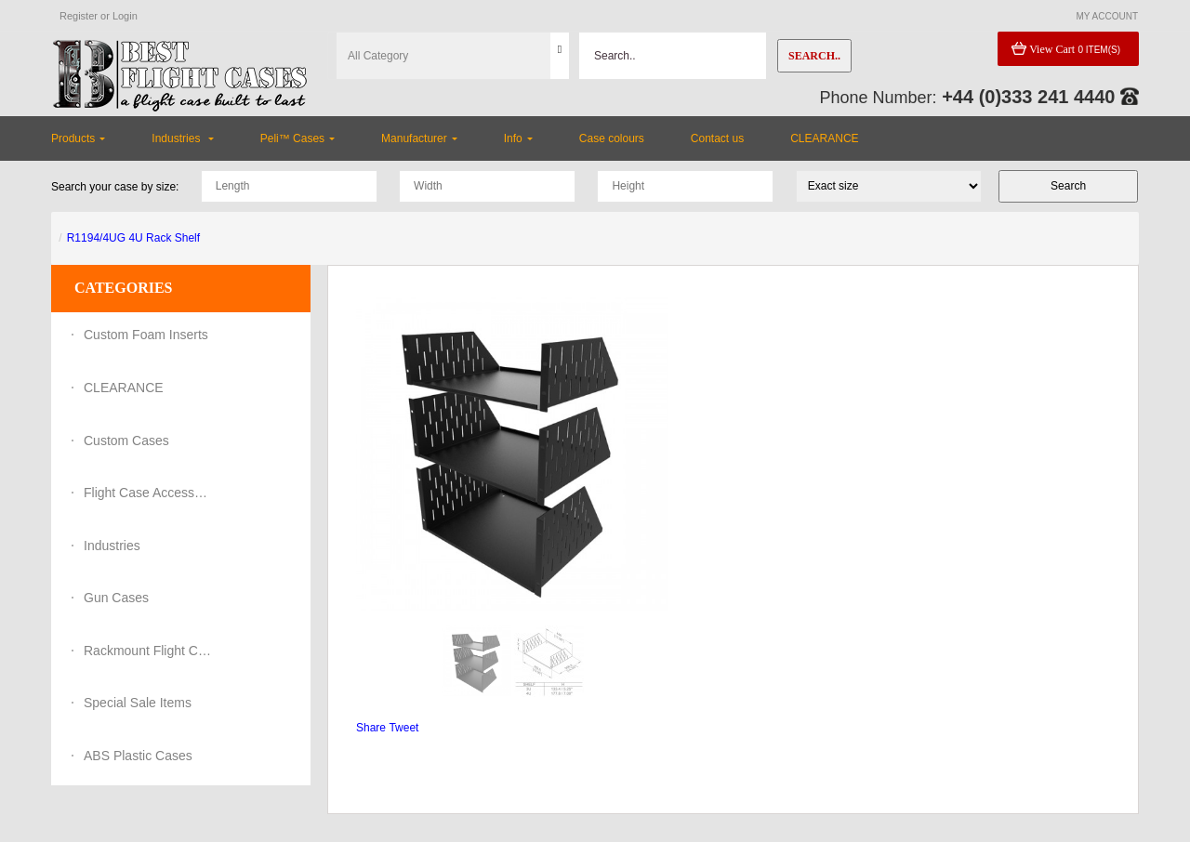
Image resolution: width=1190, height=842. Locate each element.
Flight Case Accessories (149, 492)
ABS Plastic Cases (138, 755)
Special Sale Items (138, 702)
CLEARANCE (124, 387)
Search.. (814, 55)
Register (79, 15)
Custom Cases (126, 440)
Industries (112, 545)
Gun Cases (116, 597)
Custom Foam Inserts (146, 334)
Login (125, 15)
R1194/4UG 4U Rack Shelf (133, 237)
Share (371, 727)
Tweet (403, 727)
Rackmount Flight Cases (149, 650)
